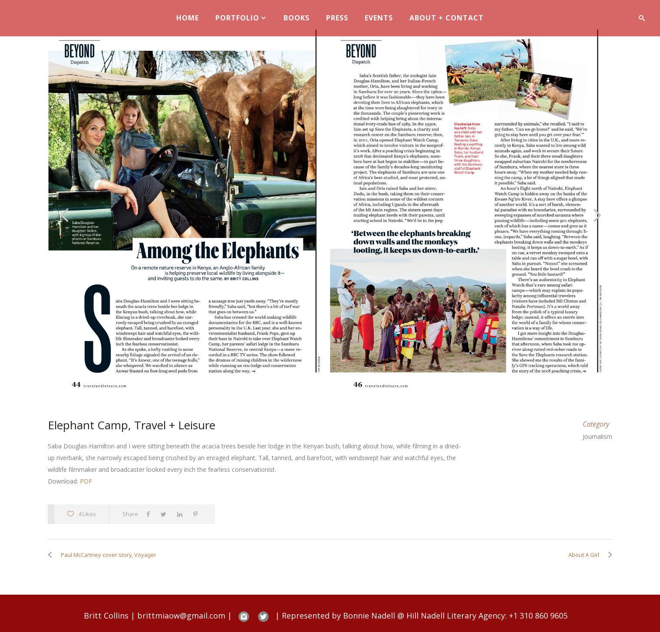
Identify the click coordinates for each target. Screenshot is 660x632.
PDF (86, 481)
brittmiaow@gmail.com (181, 615)
